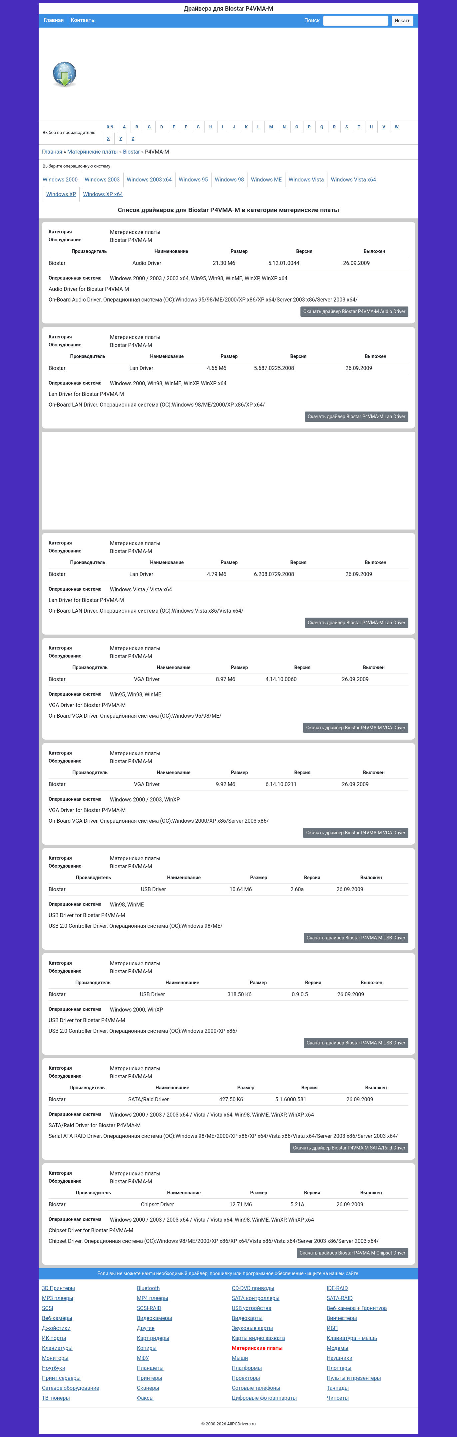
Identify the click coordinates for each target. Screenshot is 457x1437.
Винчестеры (342, 1318)
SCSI (47, 1308)
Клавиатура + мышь (352, 1338)
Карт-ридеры (153, 1338)
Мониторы (55, 1358)
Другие (146, 1328)
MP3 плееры (57, 1298)
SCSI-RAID (149, 1308)
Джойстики (56, 1328)
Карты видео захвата (258, 1338)
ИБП (332, 1328)
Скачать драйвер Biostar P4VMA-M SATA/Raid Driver (349, 1147)
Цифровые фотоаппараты (264, 1398)
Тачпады (338, 1388)
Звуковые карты (252, 1328)
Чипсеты (338, 1398)
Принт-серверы (61, 1378)
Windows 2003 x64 (149, 180)
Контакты (83, 20)
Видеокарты (247, 1318)
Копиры (147, 1348)
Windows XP (61, 194)
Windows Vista (306, 180)
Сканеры (148, 1388)
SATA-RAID (340, 1298)
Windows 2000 (60, 180)
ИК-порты (54, 1338)
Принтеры (149, 1378)
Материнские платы (92, 152)
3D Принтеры (58, 1288)
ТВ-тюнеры (56, 1398)
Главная (54, 20)
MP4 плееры (152, 1298)
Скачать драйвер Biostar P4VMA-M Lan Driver (356, 416)
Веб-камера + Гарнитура (357, 1308)
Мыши (240, 1358)
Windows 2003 (102, 180)
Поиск (312, 20)
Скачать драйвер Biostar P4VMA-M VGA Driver (355, 727)
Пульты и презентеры (354, 1378)
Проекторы (246, 1378)
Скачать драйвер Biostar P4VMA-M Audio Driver (354, 311)
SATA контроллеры (255, 1298)
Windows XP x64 (103, 194)
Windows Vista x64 (353, 180)
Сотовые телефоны (256, 1388)
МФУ (143, 1358)
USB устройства (251, 1308)
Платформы (247, 1368)
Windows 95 (193, 180)
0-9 (110, 126)
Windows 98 (229, 180)
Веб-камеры (57, 1318)
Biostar (131, 152)
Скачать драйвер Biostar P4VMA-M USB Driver (356, 937)
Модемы (337, 1348)
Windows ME (266, 180)
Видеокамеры (154, 1318)
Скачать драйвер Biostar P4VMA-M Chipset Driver (352, 1253)
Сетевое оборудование (70, 1388)
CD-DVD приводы (253, 1288)
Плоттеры (339, 1368)
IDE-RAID (337, 1288)
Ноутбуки (53, 1368)
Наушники (339, 1358)
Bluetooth (148, 1288)
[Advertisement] (250, 74)
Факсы (145, 1398)
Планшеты (150, 1368)
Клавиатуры (57, 1348)
